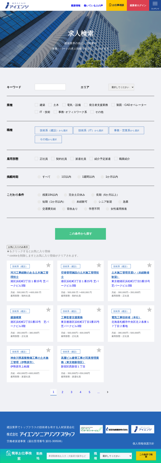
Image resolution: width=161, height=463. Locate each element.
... (98, 392)
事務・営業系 (126, 130)
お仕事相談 (116, 4)
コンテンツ (155, 6)
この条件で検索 (146, 455)
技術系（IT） (90, 130)
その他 (48, 139)
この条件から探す (80, 233)
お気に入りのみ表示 (18, 247)
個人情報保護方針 (143, 443)
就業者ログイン (138, 5)
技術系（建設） (54, 130)
